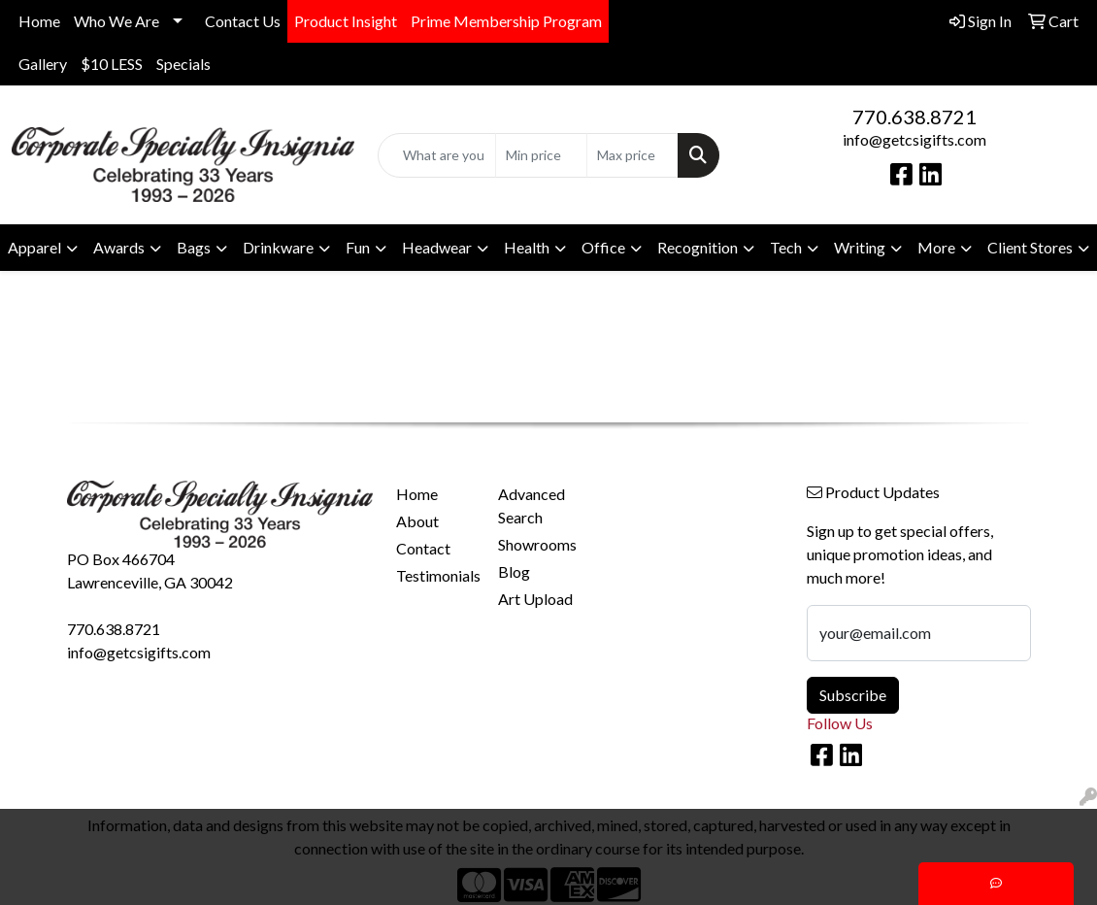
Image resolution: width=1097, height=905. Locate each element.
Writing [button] (859, 247)
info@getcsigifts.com (914, 139)
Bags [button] (194, 247)
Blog (514, 571)
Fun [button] (358, 247)
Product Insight (345, 21)
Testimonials (436, 575)
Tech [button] (786, 247)
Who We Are (116, 21)
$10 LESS (112, 63)
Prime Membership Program (506, 21)
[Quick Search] (437, 155)
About (417, 521)
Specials (183, 63)
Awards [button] (119, 247)
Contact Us (243, 21)
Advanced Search (531, 505)
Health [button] (526, 247)
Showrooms (537, 544)
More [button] (936, 247)
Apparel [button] (34, 247)
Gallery (42, 63)
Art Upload (535, 598)
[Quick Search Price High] (632, 155)
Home (39, 21)
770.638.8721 (914, 116)
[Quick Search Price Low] (541, 155)
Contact (423, 548)
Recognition (697, 247)
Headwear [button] (437, 247)
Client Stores (1030, 247)
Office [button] (603, 247)
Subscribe (852, 695)
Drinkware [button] (278, 247)
